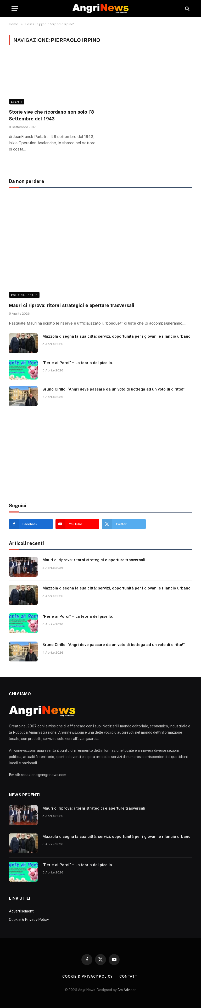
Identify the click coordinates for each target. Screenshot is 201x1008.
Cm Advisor (127, 990)
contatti (129, 976)
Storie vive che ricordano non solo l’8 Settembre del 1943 (51, 115)
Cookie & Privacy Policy (29, 919)
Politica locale (24, 295)
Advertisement (21, 911)
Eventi (16, 101)
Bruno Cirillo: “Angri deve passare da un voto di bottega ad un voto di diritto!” (113, 389)
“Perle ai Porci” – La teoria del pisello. (77, 362)
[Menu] (15, 8)
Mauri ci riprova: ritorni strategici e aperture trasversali (71, 305)
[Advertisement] (100, 454)
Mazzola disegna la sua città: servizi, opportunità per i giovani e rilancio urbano (116, 336)
